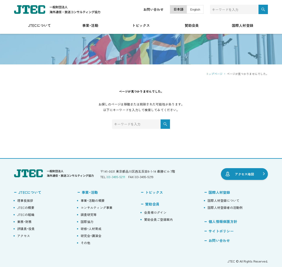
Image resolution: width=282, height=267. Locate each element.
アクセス (23, 235)
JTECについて (29, 192)
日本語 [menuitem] (179, 9)
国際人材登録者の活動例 (225, 207)
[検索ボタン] (263, 9)
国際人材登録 (219, 192)
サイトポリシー (221, 231)
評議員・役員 (26, 228)
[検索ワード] (239, 9)
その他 (85, 242)
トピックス (154, 192)
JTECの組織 (25, 214)
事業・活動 (90, 192)
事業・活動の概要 (93, 200)
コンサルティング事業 (97, 207)
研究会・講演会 (91, 235)
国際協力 (87, 221)
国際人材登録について (224, 200)
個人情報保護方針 (223, 221)
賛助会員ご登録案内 (158, 219)
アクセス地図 (244, 174)
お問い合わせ (153, 9)
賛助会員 (152, 204)
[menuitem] (178, 9)
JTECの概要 (25, 207)
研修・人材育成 (91, 228)
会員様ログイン (155, 212)
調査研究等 (89, 214)
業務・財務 (24, 221)
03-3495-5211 (116, 176)
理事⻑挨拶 (25, 200)
